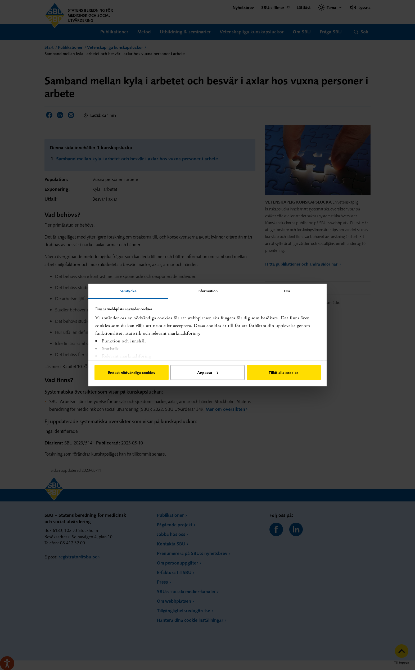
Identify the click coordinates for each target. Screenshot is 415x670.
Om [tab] (287, 291)
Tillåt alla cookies (284, 372)
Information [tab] (207, 291)
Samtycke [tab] (128, 291)
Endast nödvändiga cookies (131, 372)
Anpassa (207, 372)
